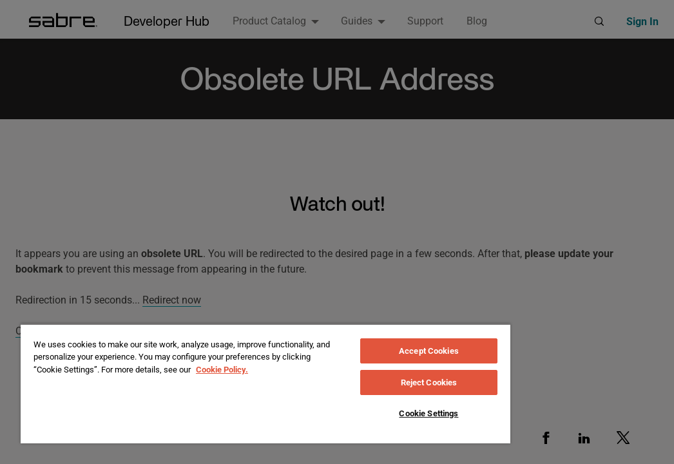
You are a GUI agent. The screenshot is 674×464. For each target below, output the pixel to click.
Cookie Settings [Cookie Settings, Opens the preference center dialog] (428, 413)
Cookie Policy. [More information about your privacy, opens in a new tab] (222, 369)
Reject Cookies (429, 382)
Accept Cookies (429, 351)
